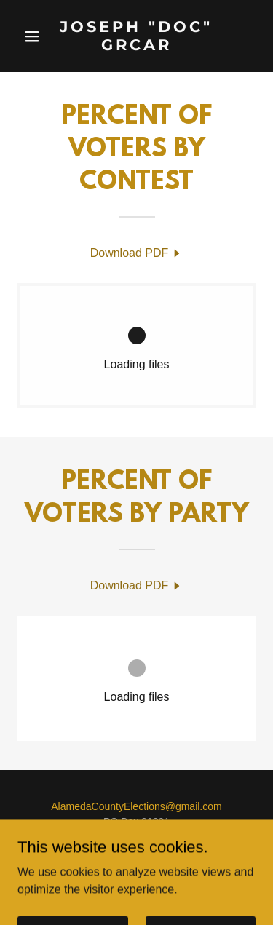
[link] (136, 46)
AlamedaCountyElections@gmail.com (136, 806)
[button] (35, 36)
